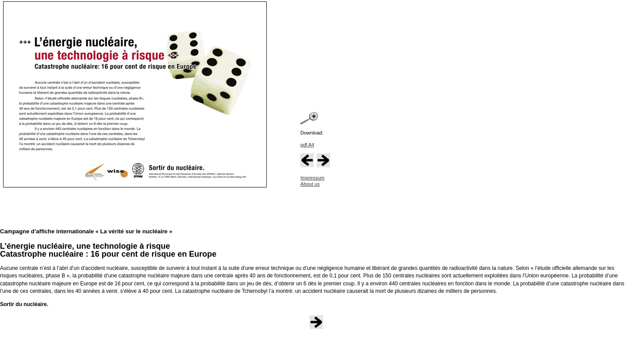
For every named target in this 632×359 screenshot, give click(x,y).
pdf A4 (307, 144)
